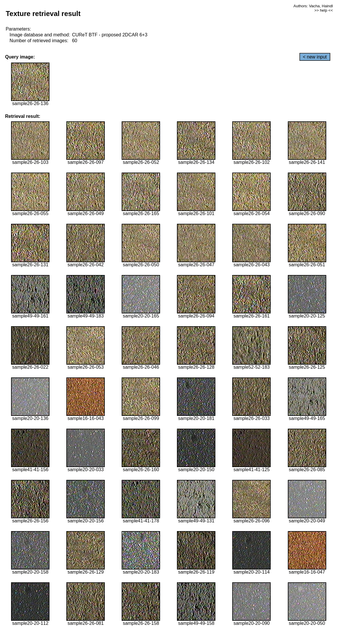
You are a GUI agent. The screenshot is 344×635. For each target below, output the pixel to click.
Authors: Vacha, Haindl (313, 6)
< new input (315, 56)
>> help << (323, 10)
